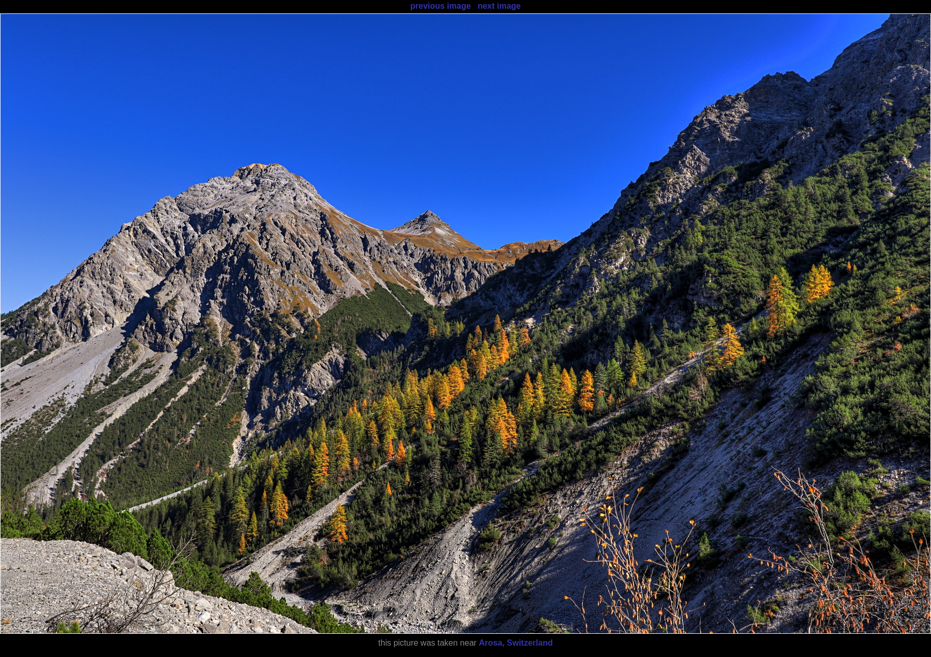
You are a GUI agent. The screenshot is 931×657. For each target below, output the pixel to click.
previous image (440, 6)
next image (499, 6)
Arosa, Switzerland (516, 642)
